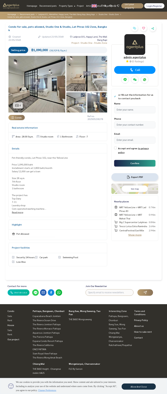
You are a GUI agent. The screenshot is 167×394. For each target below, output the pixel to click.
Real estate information (25, 127)
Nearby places (121, 201)
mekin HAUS (39, 372)
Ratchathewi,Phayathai (120, 344)
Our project (13, 339)
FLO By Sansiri (75, 368)
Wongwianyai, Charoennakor (84, 363)
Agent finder (111, 5)
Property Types (66, 5)
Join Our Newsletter (96, 286)
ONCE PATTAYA (39, 349)
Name (117, 103)
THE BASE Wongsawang (80, 319)
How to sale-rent (143, 331)
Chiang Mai (39, 363)
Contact (98, 5)
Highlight (17, 224)
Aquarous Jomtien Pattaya (46, 332)
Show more (134, 234)
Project (80, 5)
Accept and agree (127, 148)
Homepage (32, 5)
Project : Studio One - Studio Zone (89, 42)
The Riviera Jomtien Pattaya (46, 324)
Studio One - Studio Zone (109, 14)
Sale (9, 316)
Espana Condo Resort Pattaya (48, 340)
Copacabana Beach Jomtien (47, 316)
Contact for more (17, 286)
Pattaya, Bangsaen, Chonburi (48, 311)
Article (89, 5)
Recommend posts (48, 5)
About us (139, 325)
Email (117, 133)
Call (135, 70)
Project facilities (21, 247)
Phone (117, 118)
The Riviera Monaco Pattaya (47, 328)
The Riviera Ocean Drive (44, 320)
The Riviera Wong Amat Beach (47, 357)
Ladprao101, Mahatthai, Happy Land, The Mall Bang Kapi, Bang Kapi (66, 14)
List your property (129, 6)
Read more (17, 212)
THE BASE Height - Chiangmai (47, 368)
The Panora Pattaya (43, 336)
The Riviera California (43, 344)
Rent (9, 320)
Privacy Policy (141, 320)
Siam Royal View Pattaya (45, 353)
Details (15, 148)
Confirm (134, 163)
